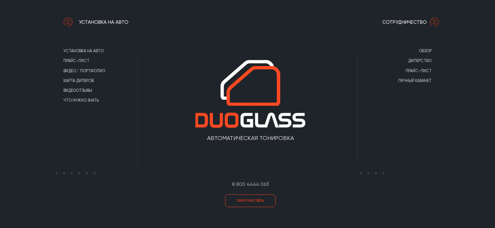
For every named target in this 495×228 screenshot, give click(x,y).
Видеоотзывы (77, 90)
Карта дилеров (78, 80)
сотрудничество (412, 22)
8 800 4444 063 (250, 184)
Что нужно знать (81, 100)
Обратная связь (250, 201)
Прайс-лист (76, 60)
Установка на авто (95, 22)
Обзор (425, 50)
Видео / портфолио (84, 70)
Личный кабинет (415, 80)
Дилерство (420, 60)
